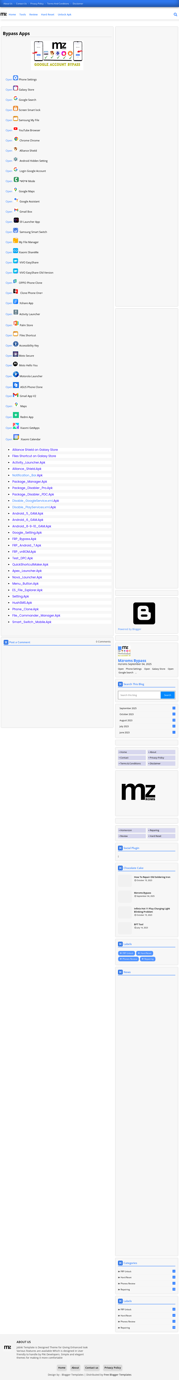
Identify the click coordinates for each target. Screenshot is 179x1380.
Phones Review (130, 958)
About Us (8, 3)
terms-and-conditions (58, 3)
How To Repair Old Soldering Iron (152, 877)
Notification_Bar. (24, 475)
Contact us (21, 3)
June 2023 (147, 732)
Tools (22, 14)
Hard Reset (47, 14)
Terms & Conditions (130, 763)
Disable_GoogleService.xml (32, 501)
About (153, 752)
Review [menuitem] (124, 836)
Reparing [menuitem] (154, 830)
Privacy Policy (37, 3)
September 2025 (147, 708)
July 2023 (147, 726)
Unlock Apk (64, 14)
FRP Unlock (128, 953)
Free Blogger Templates (117, 1374)
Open (9, 79)
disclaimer (78, 3)
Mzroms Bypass (132, 660)
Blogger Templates (73, 1374)
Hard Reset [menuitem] (155, 836)
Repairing (149, 958)
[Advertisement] (146, 166)
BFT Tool (138, 924)
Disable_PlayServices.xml (31, 507)
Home (12, 14)
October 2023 (147, 714)
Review (33, 14)
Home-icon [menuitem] (126, 830)
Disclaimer (155, 763)
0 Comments (103, 641)
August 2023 (147, 720)
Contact (124, 757)
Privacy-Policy (157, 757)
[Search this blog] (140, 695)
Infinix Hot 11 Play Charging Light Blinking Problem (152, 910)
